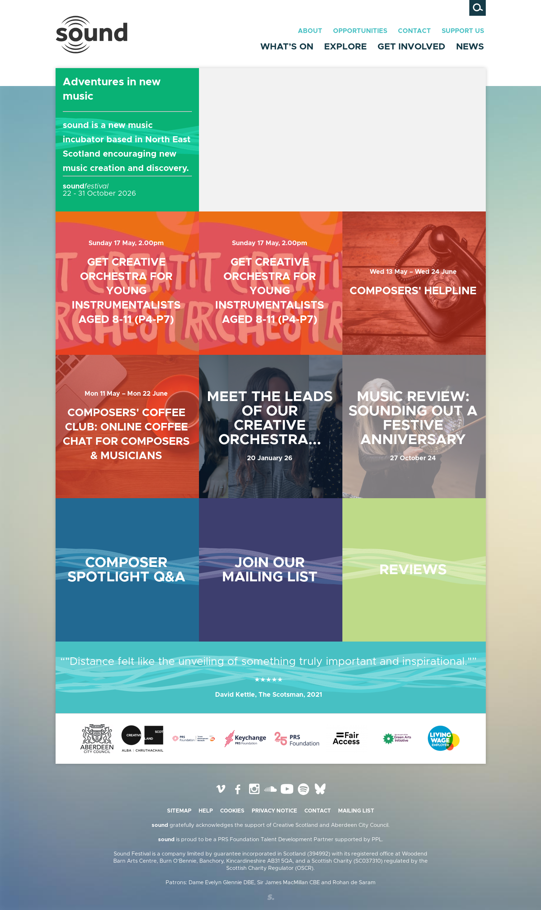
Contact (414, 31)
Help (206, 811)
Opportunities (360, 31)
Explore (345, 46)
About (310, 31)
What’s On (286, 46)
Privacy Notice (274, 811)
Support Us (463, 31)
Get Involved (411, 46)
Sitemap (179, 811)
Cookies (232, 811)
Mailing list (356, 811)
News (470, 46)
